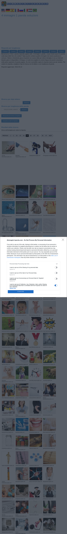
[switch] (56, 267)
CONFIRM (20, 291)
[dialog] (33, 267)
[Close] (63, 240)
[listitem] (33, 264)
